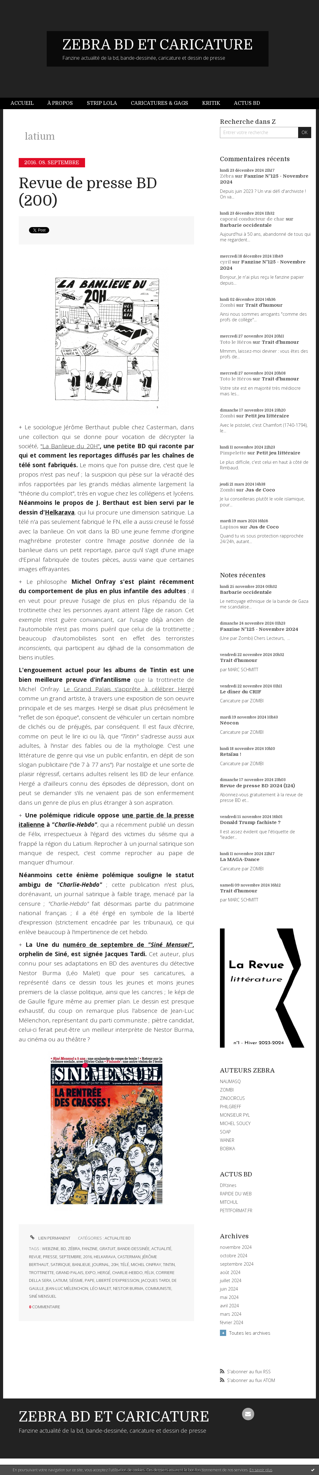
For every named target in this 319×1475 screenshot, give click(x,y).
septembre (70, 1256)
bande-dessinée (133, 1248)
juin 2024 (229, 1289)
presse (50, 1256)
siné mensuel (42, 1296)
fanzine (90, 1248)
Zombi (227, 305)
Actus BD (247, 103)
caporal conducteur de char (252, 219)
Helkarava (59, 512)
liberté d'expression (117, 1280)
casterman (128, 1256)
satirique (60, 1264)
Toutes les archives (249, 1333)
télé (124, 1264)
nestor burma (128, 1288)
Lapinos (229, 527)
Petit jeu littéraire (267, 416)
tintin (169, 1264)
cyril (225, 262)
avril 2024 (229, 1306)
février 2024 (231, 1322)
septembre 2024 (237, 1264)
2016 (87, 1256)
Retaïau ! (230, 754)
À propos (60, 103)
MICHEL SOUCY (235, 1123)
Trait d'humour (264, 305)
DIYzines (228, 1185)
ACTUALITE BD (118, 1238)
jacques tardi (155, 1280)
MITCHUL (229, 1202)
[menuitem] (25, 103)
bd (63, 1248)
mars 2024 (230, 1314)
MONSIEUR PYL (235, 1115)
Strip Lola (102, 103)
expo (90, 1272)
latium (60, 1280)
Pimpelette (233, 453)
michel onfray (146, 1264)
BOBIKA (227, 1149)
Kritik (211, 103)
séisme (76, 1280)
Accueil (22, 103)
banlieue (81, 1264)
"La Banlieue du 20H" (69, 446)
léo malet (100, 1288)
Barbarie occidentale (246, 225)
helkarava (105, 1256)
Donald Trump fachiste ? (250, 822)
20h (114, 1264)
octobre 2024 (233, 1256)
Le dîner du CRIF (240, 692)
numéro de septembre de (128, 945)
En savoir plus (261, 1470)
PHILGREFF (230, 1107)
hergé (104, 1272)
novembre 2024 (236, 1247)
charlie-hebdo (127, 1272)
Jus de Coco (260, 490)
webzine (50, 1248)
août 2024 (230, 1272)
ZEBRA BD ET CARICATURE (157, 45)
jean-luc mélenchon (67, 1288)
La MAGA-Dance (239, 859)
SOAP (225, 1132)
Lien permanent (49, 1238)
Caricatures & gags (159, 103)
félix (149, 1272)
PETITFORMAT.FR (236, 1210)
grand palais (69, 1272)
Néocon (229, 723)
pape (89, 1280)
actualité (161, 1248)
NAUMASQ (230, 1081)
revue (35, 1256)
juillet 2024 (230, 1280)
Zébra (227, 176)
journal (100, 1264)
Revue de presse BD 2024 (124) (257, 786)
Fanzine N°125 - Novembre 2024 (259, 629)
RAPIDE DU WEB (236, 1194)
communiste (158, 1288)
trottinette (41, 1272)
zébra (74, 1248)
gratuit (107, 1248)
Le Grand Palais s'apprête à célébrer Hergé (129, 689)
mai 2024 (229, 1297)
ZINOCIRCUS (232, 1098)
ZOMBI (227, 1090)
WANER (227, 1140)
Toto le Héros (235, 342)
